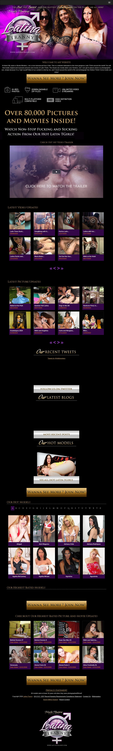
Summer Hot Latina (42, 305)
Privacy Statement (56, 690)
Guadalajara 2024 (16, 330)
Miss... (85, 330)
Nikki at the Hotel (89, 256)
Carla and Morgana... (66, 330)
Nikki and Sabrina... (90, 640)
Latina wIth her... (89, 231)
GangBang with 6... (41, 231)
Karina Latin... (64, 231)
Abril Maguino (44, 544)
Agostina (69, 576)
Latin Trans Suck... (17, 231)
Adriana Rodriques (94, 544)
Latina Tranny (27, 696)
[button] (56, 172)
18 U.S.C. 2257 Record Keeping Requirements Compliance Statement (58, 696)
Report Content (64, 699)
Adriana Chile (69, 544)
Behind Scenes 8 (41, 640)
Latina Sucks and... (17, 256)
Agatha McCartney (19, 576)
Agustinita (93, 576)
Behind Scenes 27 (16, 640)
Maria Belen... (39, 256)
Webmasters (96, 696)
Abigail (19, 544)
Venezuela (14, 665)
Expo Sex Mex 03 (65, 640)
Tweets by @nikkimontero (56, 358)
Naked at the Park (16, 305)
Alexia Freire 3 (64, 665)
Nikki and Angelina (41, 330)
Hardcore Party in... (90, 305)
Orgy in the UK (64, 305)
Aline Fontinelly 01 (90, 665)
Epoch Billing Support (50, 699)
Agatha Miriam (44, 576)
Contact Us (87, 696)
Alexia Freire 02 (40, 665)
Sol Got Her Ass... (65, 256)
